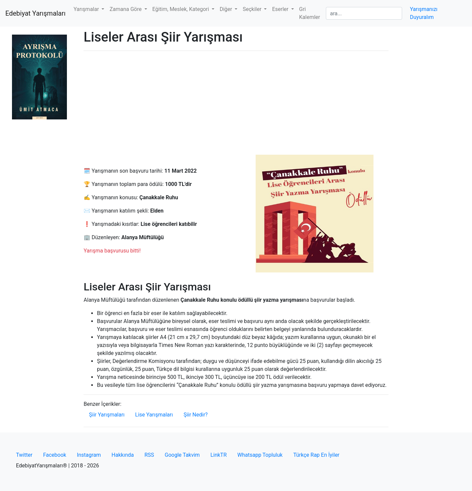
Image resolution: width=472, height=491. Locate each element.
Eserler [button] (281, 9)
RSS (149, 455)
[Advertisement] (236, 102)
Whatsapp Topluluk (260, 455)
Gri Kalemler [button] (309, 13)
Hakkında (123, 455)
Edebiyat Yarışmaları (35, 13)
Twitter (24, 455)
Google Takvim (182, 455)
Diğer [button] (226, 9)
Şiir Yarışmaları (106, 414)
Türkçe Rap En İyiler (316, 455)
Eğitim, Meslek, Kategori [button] (181, 9)
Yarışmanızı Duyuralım (424, 13)
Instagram (89, 455)
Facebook (54, 455)
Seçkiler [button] (253, 9)
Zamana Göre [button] (126, 9)
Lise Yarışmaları (154, 414)
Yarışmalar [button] (87, 9)
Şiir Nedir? (195, 414)
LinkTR (218, 455)
